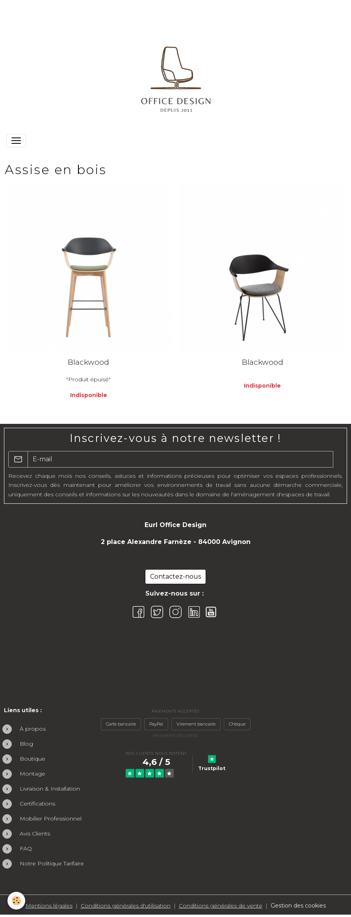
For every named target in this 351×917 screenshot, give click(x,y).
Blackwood (88, 362)
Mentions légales (49, 905)
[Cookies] (17, 901)
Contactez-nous (175, 576)
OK (338, 459)
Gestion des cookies (298, 905)
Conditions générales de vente (220, 905)
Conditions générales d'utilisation (126, 905)
